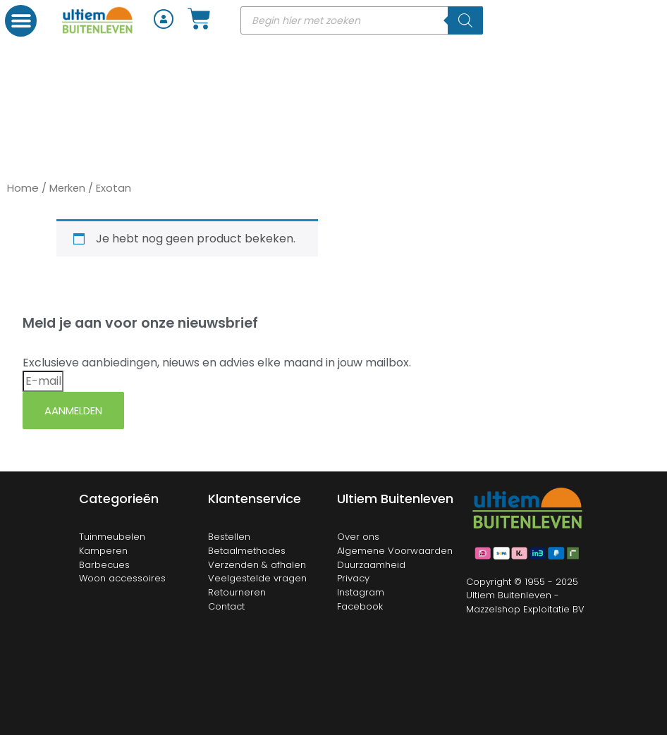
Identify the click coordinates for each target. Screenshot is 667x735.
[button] (21, 21)
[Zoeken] (465, 20)
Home (23, 187)
